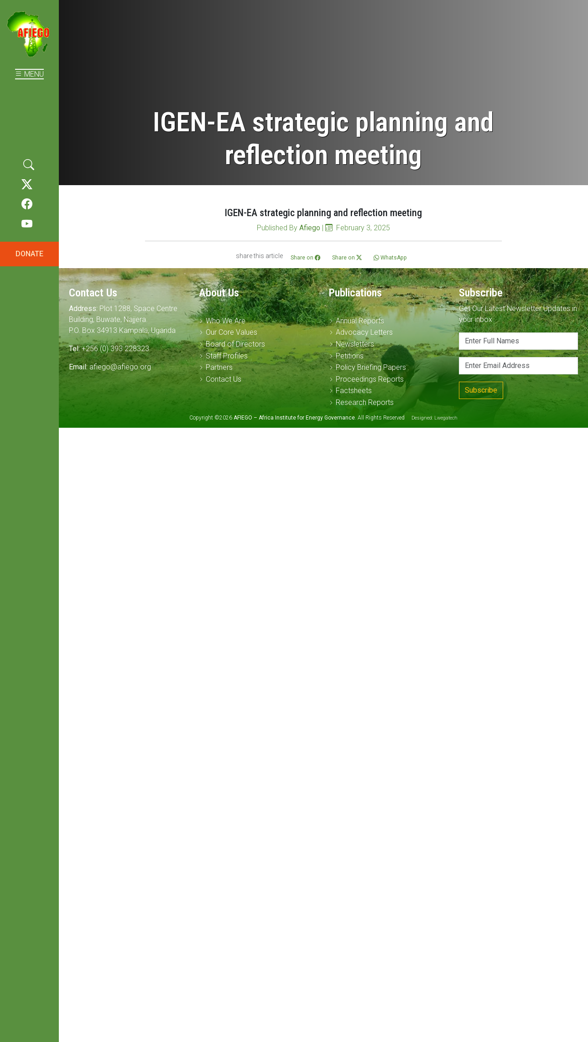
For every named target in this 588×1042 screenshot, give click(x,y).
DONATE (29, 253)
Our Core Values (231, 332)
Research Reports (365, 402)
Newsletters (355, 344)
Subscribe (481, 390)
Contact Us (223, 379)
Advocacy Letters (364, 332)
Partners (219, 367)
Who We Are (225, 320)
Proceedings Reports (370, 379)
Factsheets (354, 390)
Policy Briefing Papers (371, 367)
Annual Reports (360, 320)
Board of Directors (235, 344)
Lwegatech (446, 418)
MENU (29, 74)
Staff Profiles (227, 356)
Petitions (350, 356)
